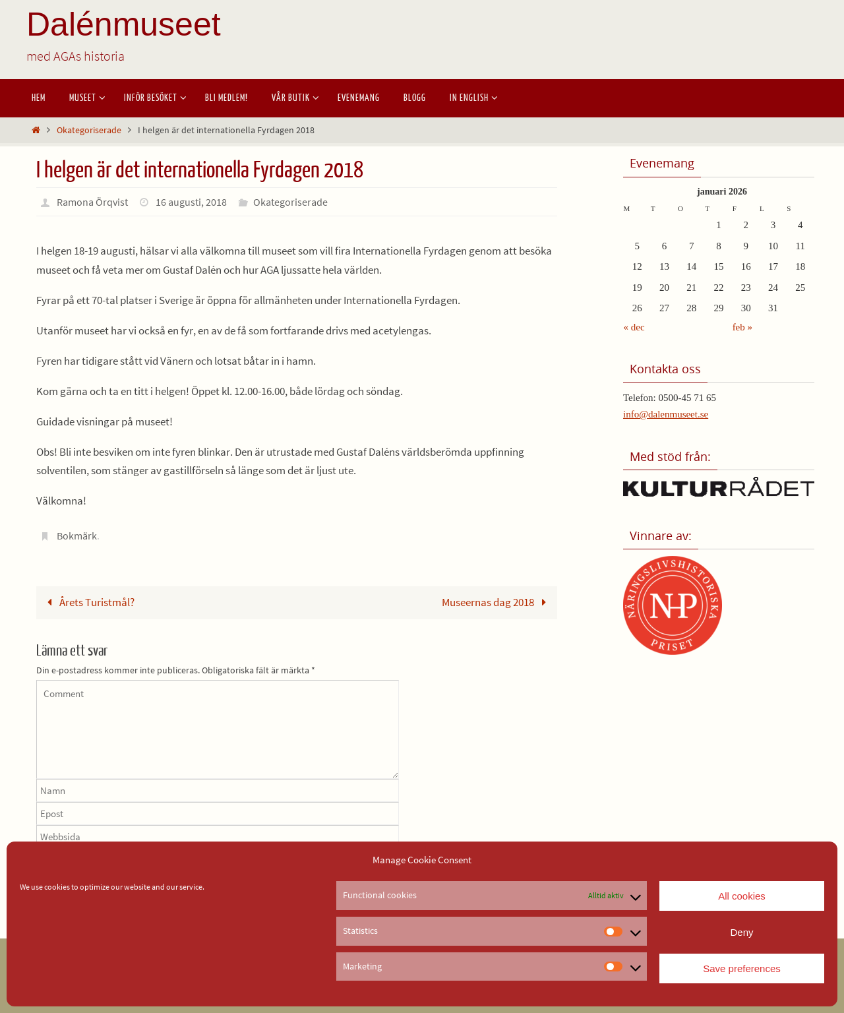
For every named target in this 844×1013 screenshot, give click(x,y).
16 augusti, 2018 (191, 201)
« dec (634, 327)
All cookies (742, 896)
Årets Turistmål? (88, 602)
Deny (741, 932)
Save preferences (742, 968)
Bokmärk (77, 535)
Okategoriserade (89, 130)
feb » (742, 327)
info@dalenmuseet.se (665, 414)
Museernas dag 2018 (497, 602)
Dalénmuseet (123, 24)
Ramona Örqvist (92, 201)
